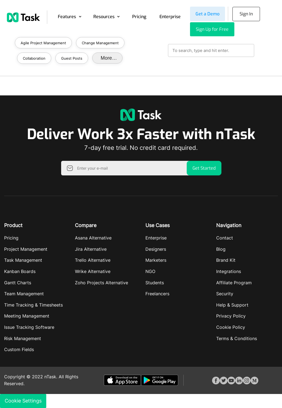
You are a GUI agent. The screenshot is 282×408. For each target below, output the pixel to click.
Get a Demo (207, 14)
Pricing (139, 17)
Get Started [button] (204, 168)
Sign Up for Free (212, 29)
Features (67, 17)
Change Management (100, 43)
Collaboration (34, 58)
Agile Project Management (43, 43)
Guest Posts (71, 58)
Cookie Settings (23, 401)
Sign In (246, 14)
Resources (104, 17)
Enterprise (170, 17)
